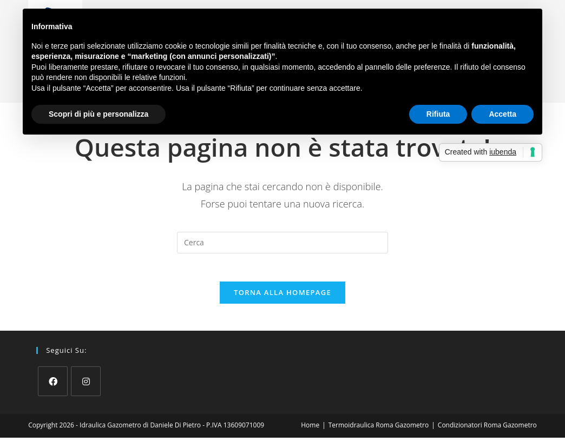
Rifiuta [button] (438, 114)
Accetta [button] (502, 114)
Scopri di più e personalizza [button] (98, 114)
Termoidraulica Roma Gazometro (379, 429)
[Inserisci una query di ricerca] (282, 242)
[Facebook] (53, 385)
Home (310, 429)
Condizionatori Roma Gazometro (487, 429)
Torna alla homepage (282, 297)
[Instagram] (86, 385)
